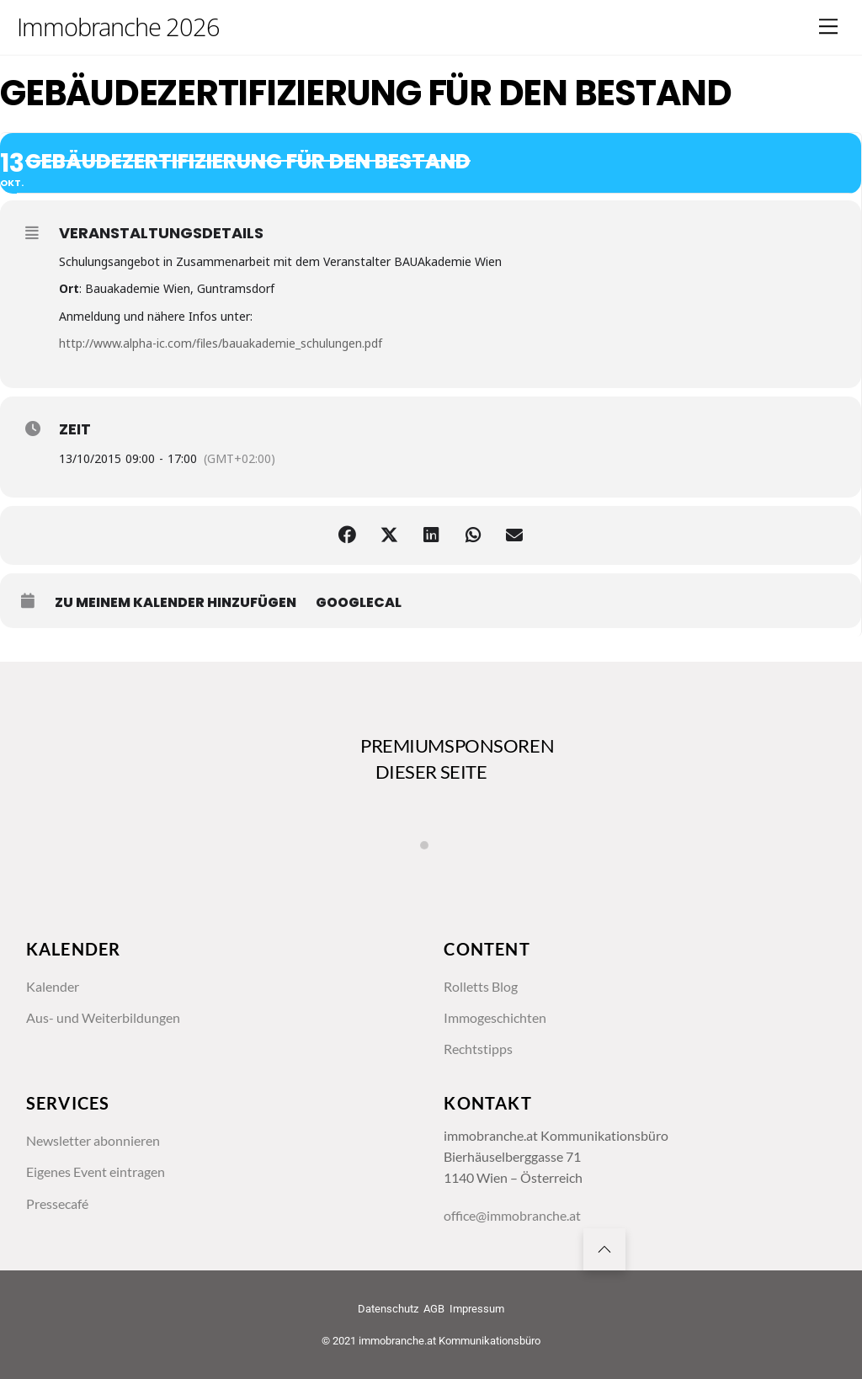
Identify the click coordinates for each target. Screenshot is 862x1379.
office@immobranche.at (512, 1215)
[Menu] (828, 26)
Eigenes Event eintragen (95, 1171)
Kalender (52, 986)
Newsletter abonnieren (93, 1140)
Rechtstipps (478, 1049)
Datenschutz (388, 1308)
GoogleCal (359, 602)
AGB (433, 1308)
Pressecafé (57, 1203)
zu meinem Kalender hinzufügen (175, 602)
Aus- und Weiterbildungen (103, 1017)
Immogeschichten (495, 1017)
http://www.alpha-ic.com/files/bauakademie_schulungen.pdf (220, 343)
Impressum (477, 1308)
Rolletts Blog (481, 986)
